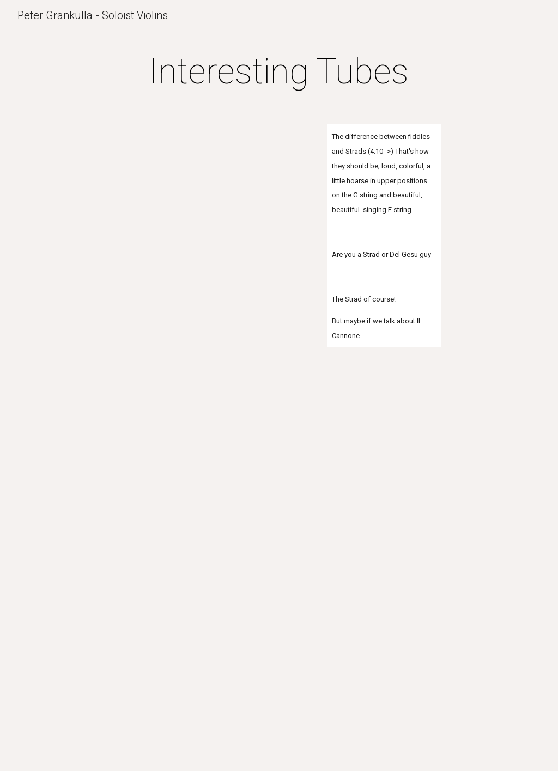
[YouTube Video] (215, 180)
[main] (279, 72)
